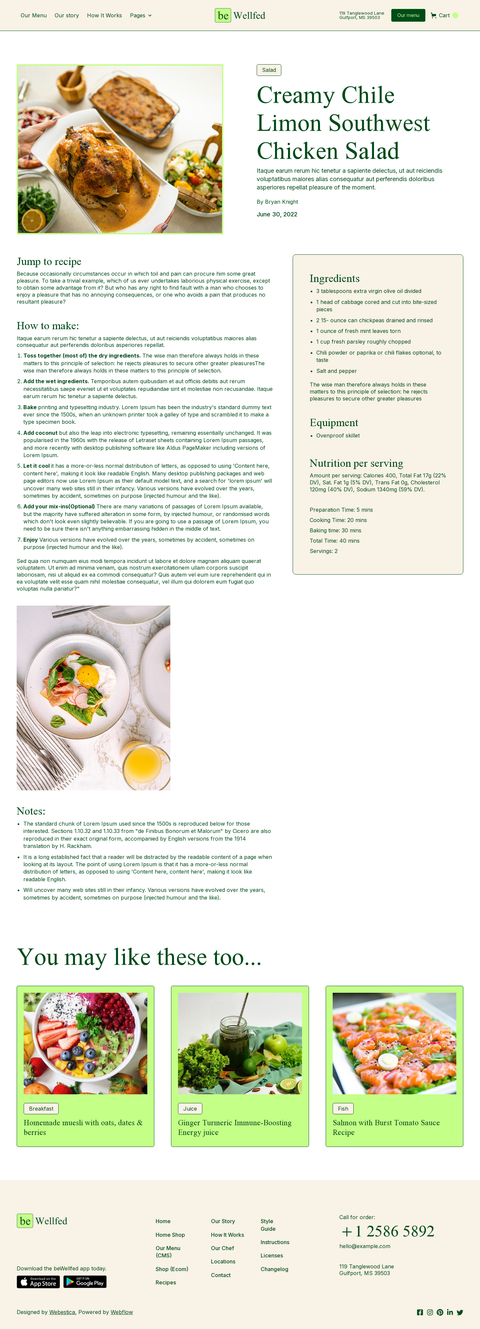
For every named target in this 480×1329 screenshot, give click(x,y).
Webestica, (63, 1312)
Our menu (408, 15)
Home (163, 1221)
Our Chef (222, 1248)
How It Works (104, 15)
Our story (67, 15)
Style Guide (268, 1225)
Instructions (275, 1242)
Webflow (122, 1312)
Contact (221, 1275)
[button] (144, 15)
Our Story (223, 1221)
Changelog (274, 1269)
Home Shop (170, 1234)
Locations (223, 1261)
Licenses (272, 1255)
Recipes (166, 1282)
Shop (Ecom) (172, 1269)
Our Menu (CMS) (168, 1252)
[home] (240, 15)
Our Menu (34, 15)
